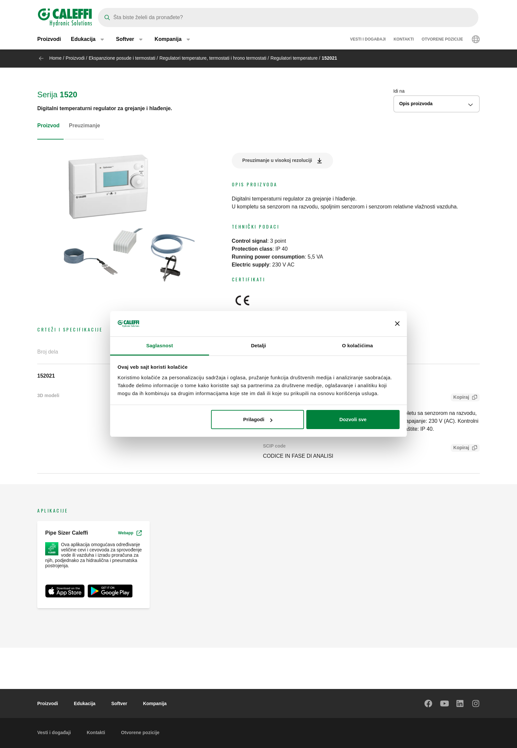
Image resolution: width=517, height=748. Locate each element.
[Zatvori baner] (397, 324)
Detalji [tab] (258, 345)
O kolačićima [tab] (357, 345)
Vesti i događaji (368, 39)
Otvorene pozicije (442, 39)
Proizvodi (49, 39)
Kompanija (155, 703)
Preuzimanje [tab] (84, 125)
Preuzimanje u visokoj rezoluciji (277, 160)
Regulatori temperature (294, 58)
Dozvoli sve (353, 419)
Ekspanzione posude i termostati (122, 58)
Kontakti (404, 39)
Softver (119, 703)
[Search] (288, 17)
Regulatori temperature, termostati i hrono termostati (212, 58)
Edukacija (84, 703)
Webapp (130, 533)
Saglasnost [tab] (159, 345)
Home (55, 58)
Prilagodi (257, 419)
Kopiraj (460, 397)
